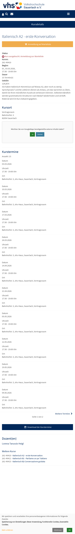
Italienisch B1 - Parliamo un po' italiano (30, 458)
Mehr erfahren (7, 530)
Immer (40, 134)
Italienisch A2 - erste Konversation (28, 455)
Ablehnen (58, 530)
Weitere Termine (64, 413)
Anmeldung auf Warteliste (37, 44)
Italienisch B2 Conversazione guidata (29, 461)
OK (69, 530)
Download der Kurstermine (37, 427)
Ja (32, 134)
